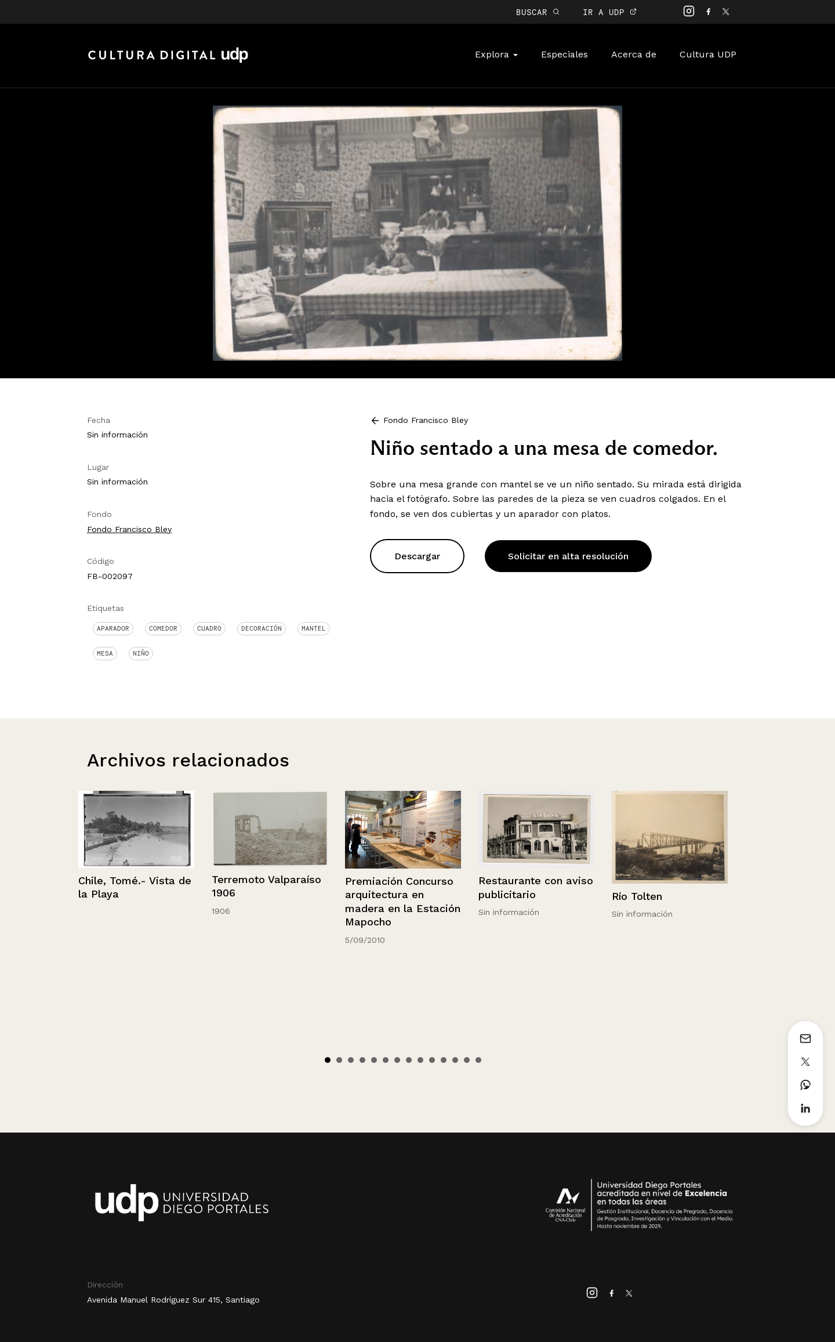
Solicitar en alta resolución (568, 556)
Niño (141, 653)
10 (432, 1060)
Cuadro (209, 628)
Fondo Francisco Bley (129, 529)
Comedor (163, 628)
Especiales (564, 54)
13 (467, 1060)
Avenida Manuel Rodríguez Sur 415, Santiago (173, 1299)
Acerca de (633, 54)
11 (443, 1060)
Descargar (417, 556)
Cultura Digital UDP (168, 61)
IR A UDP (610, 12)
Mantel (314, 628)
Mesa (105, 653)
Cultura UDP (708, 54)
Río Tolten (637, 896)
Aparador (113, 628)
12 (455, 1060)
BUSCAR (538, 12)
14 (478, 1060)
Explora (496, 54)
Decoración (261, 628)
